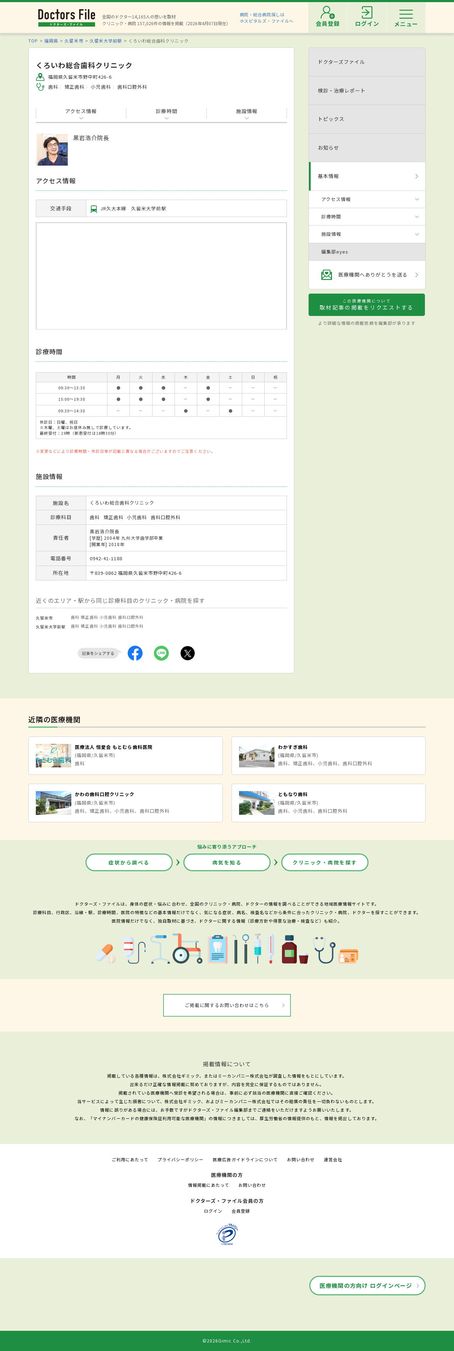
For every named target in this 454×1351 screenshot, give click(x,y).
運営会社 (333, 1159)
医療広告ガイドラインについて (245, 1159)
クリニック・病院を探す (325, 862)
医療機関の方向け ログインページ (366, 1285)
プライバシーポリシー (180, 1159)
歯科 (75, 617)
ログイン (213, 1211)
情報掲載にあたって (208, 1185)
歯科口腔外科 (131, 617)
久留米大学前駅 (106, 41)
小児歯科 (108, 617)
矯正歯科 (89, 617)
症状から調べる (129, 862)
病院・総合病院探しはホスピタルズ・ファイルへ (267, 17)
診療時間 (166, 111)
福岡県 (51, 41)
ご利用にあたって (130, 1159)
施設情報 (247, 111)
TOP (33, 41)
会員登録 (241, 1211)
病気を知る (227, 862)
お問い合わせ (301, 1159)
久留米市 (74, 41)
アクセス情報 (81, 111)
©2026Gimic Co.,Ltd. (227, 1341)
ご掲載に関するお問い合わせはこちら (227, 1005)
